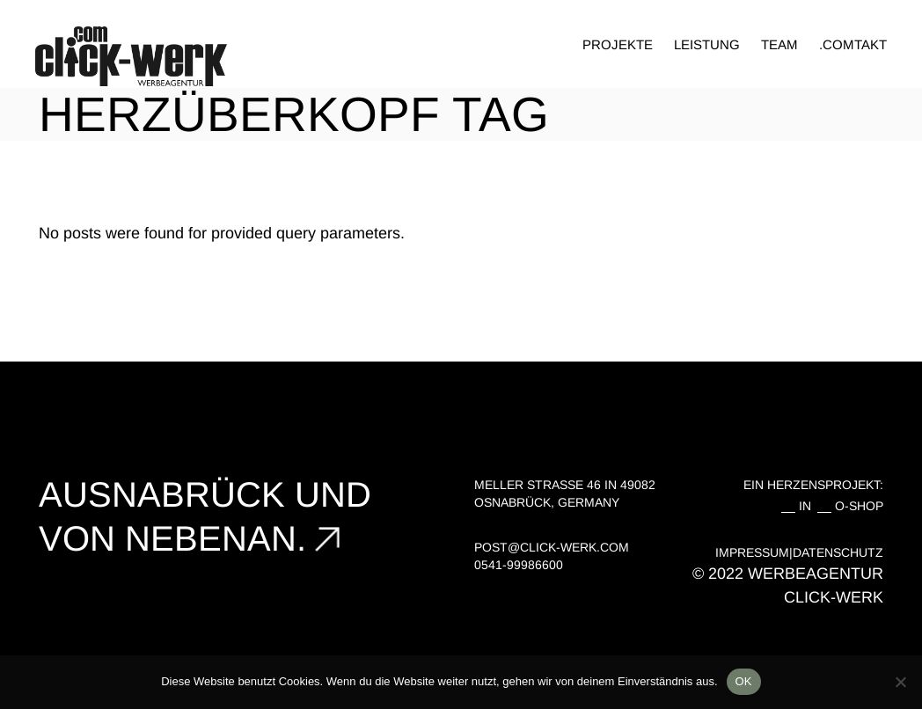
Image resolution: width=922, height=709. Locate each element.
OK (743, 681)
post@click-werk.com (551, 547)
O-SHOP (859, 506)
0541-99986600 (518, 565)
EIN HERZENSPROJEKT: (813, 485)
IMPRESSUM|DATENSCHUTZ (799, 552)
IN (808, 506)
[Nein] (900, 682)
